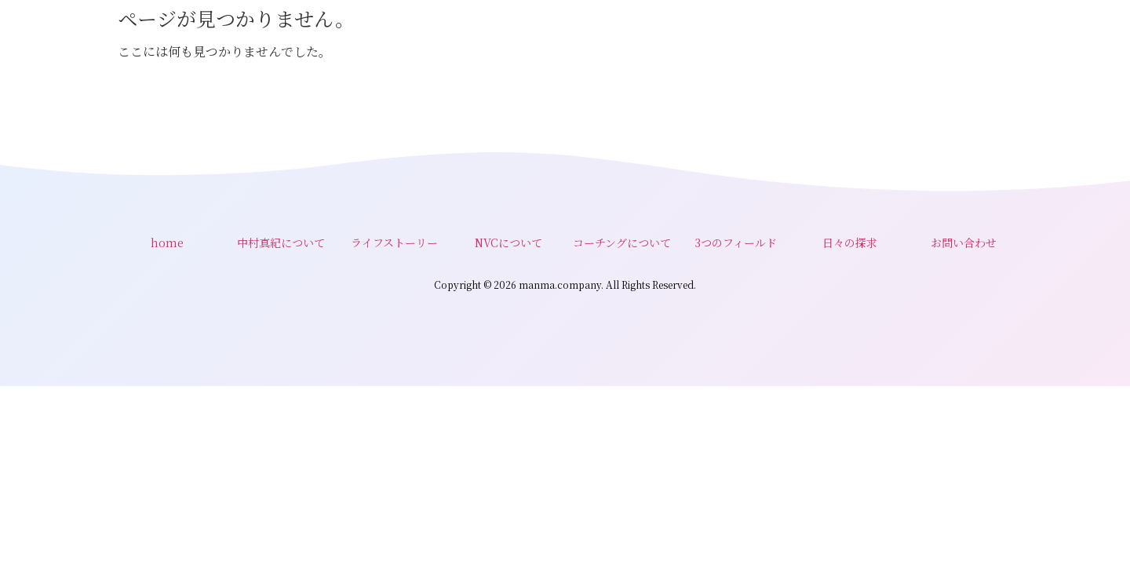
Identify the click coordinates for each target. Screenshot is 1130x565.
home (167, 242)
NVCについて (508, 242)
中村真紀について (281, 242)
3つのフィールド (735, 242)
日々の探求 (849, 242)
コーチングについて (622, 242)
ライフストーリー (394, 242)
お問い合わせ (964, 242)
